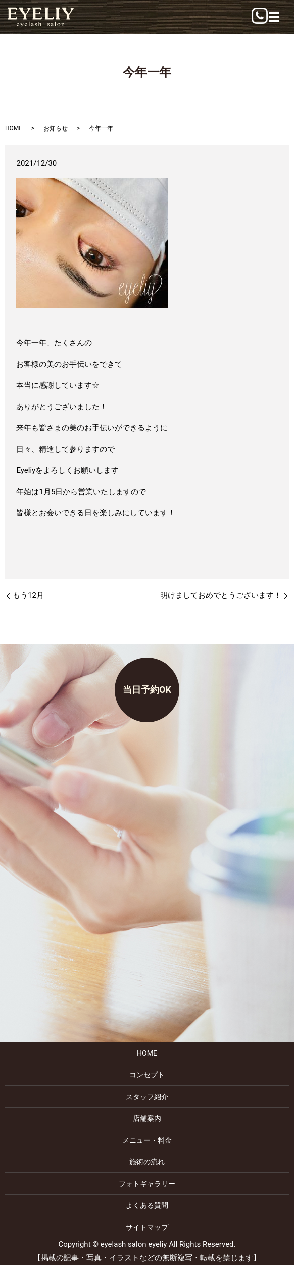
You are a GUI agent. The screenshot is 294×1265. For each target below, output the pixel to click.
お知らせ (55, 128)
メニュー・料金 (147, 1140)
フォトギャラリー (147, 1184)
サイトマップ (147, 1227)
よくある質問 (147, 1205)
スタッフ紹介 (147, 1097)
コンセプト (147, 1075)
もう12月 (28, 595)
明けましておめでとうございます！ (220, 595)
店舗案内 (147, 1118)
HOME (13, 128)
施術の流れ (147, 1162)
